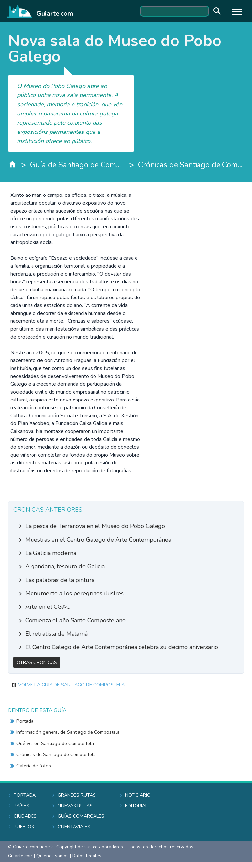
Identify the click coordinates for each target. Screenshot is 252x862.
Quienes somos (52, 856)
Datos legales (86, 856)
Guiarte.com (20, 856)
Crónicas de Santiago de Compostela (191, 165)
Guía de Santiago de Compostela (77, 165)
